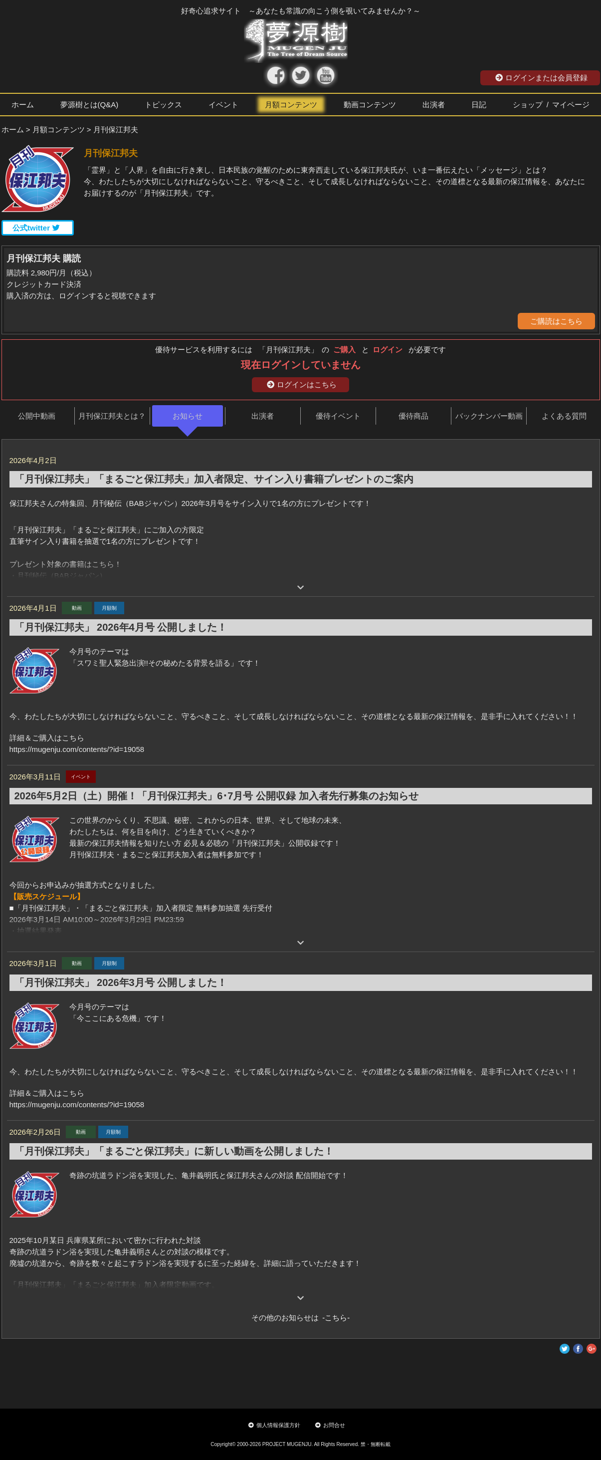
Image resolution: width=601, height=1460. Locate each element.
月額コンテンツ (291, 104)
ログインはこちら (302, 384)
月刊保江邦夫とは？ (112, 416)
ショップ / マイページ (551, 104)
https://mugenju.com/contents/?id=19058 (77, 749)
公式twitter (36, 228)
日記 (478, 104)
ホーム (22, 104)
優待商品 (413, 416)
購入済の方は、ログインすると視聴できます (81, 295)
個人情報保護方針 (274, 1425)
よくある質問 (564, 416)
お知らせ (187, 416)
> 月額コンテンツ (55, 129)
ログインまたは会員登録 (541, 77)
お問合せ (330, 1425)
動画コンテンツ (370, 104)
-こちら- (334, 1317)
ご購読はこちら (556, 321)
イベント (223, 104)
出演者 (433, 104)
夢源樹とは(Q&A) (89, 104)
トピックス (163, 104)
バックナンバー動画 (489, 416)
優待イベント (338, 416)
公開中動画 (36, 416)
